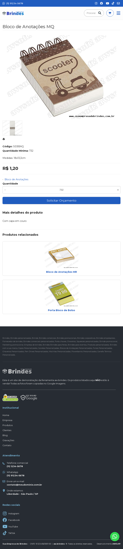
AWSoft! (116, 544)
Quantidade (10, 183)
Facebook (14, 520)
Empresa (7, 420)
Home (6, 415)
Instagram (13, 513)
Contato (7, 445)
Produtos (8, 425)
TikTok (11, 533)
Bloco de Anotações (16, 179)
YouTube (13, 526)
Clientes (7, 430)
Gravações (8, 440)
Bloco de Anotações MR (61, 271)
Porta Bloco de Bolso (61, 310)
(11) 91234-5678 (13, 3)
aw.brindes (60, 380)
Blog (5, 435)
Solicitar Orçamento (61, 200)
